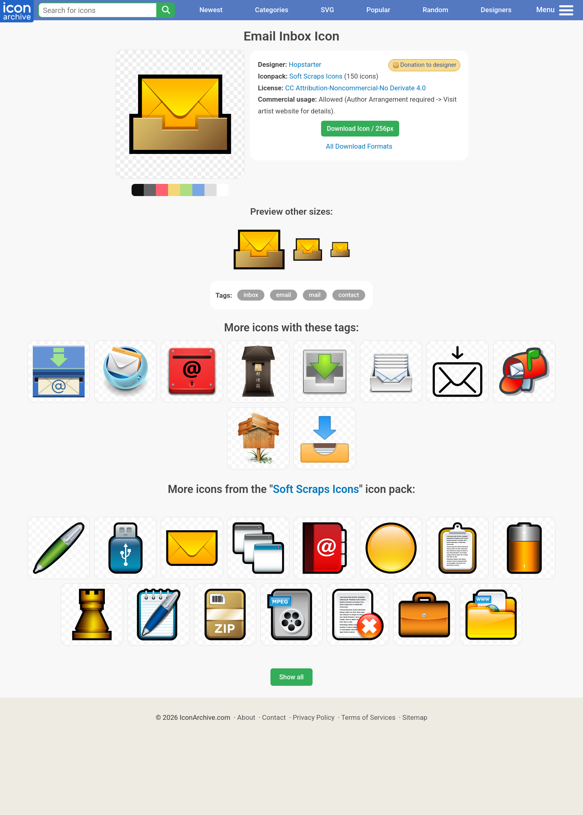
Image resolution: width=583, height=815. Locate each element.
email (283, 295)
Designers (496, 10)
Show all (291, 677)
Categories (272, 10)
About (246, 717)
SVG (327, 10)
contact (348, 295)
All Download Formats (359, 146)
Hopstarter (305, 64)
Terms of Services (368, 717)
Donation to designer (428, 64)
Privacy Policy (313, 717)
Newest (210, 10)
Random (435, 10)
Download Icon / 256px (360, 128)
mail (315, 295)
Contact (274, 717)
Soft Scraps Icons (316, 76)
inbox (250, 295)
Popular (378, 10)
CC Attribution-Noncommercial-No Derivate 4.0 (355, 88)
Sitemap (415, 717)
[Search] (165, 10)
